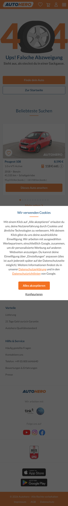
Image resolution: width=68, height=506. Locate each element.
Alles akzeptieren (34, 285)
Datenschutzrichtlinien (26, 273)
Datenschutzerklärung (32, 269)
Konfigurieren (34, 294)
